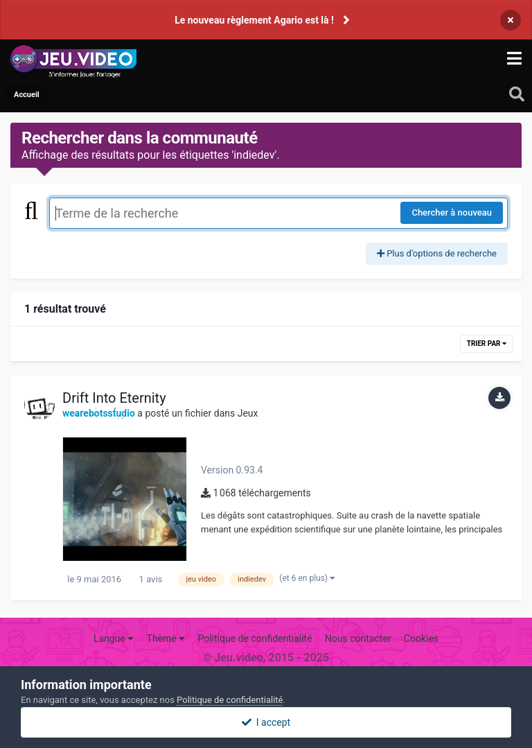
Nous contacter (358, 638)
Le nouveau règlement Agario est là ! (254, 20)
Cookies (421, 638)
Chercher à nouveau (451, 212)
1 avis (149, 579)
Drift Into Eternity (114, 398)
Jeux (248, 413)
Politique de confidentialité (254, 638)
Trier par (486, 343)
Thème (166, 638)
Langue (114, 638)
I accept (266, 722)
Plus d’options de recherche (437, 253)
